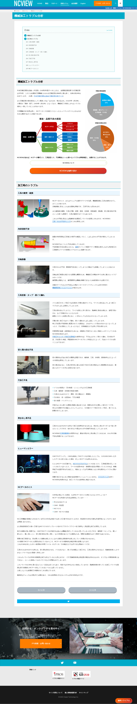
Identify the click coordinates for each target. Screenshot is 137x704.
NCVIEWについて (68, 163)
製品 (46, 3)
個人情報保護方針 (71, 693)
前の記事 (41, 590)
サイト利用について (56, 693)
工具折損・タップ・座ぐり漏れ (36, 52)
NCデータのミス (32, 68)
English (83, 3)
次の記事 (92, 590)
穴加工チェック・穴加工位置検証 (63, 337)
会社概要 (74, 3)
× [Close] (130, 699)
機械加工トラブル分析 (36, 11)
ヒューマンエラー (32, 65)
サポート (54, 3)
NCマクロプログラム (80, 464)
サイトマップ (83, 693)
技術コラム (64, 3)
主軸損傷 (30, 48)
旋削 (76, 247)
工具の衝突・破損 (32, 42)
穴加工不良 (30, 58)
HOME (39, 3)
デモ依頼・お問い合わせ (103, 3)
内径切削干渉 (31, 45)
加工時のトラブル (31, 39)
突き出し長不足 (32, 62)
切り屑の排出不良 (32, 55)
